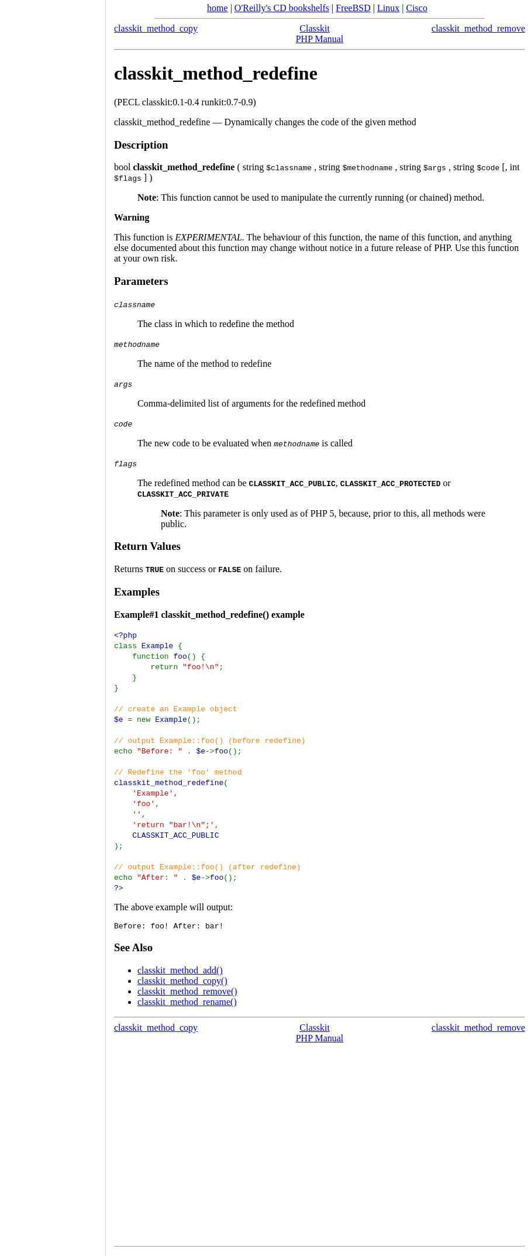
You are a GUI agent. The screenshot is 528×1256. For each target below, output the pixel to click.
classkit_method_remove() (187, 993)
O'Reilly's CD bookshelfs (281, 8)
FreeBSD (353, 8)
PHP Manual (320, 39)
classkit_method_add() (180, 972)
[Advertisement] (52, 624)
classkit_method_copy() (182, 982)
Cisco (416, 8)
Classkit (314, 28)
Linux (388, 8)
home (217, 8)
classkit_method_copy (156, 28)
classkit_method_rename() (187, 1004)
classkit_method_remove (478, 28)
